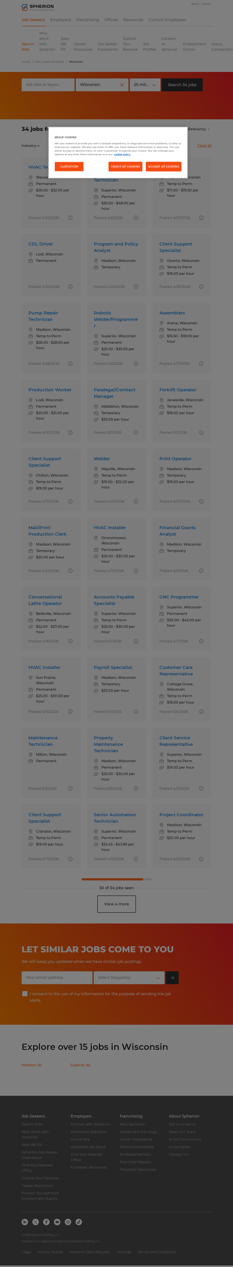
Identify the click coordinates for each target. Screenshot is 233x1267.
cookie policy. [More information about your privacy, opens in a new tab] (122, 154)
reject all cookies (125, 166)
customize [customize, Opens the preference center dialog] (69, 166)
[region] (118, 152)
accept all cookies (163, 166)
